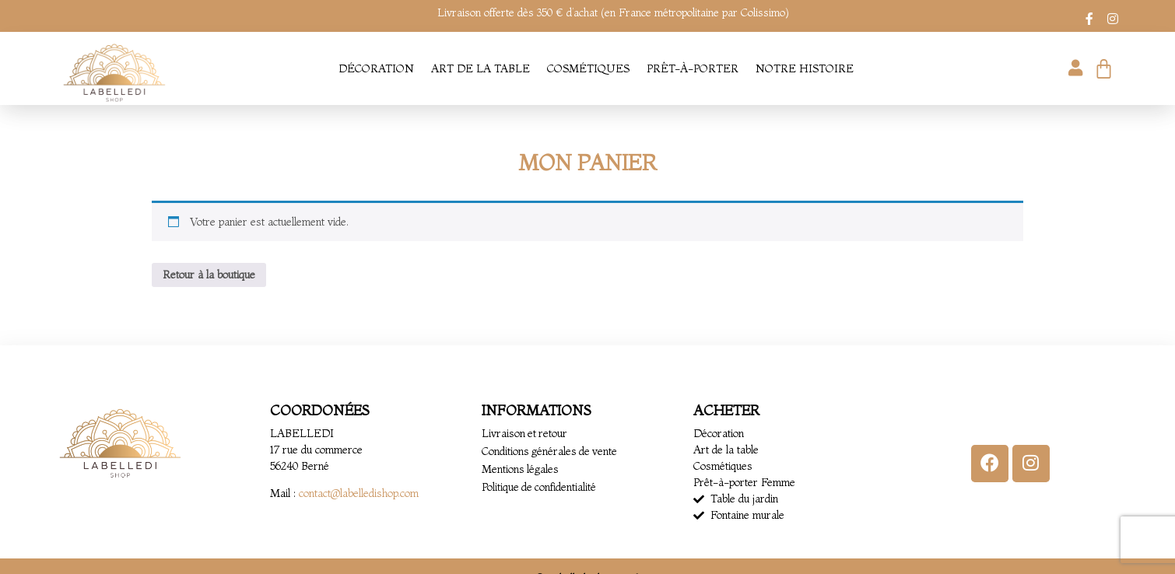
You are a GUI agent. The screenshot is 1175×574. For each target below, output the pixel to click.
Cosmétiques (588, 68)
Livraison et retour (525, 433)
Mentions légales (520, 469)
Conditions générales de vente (550, 451)
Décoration (376, 68)
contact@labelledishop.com (359, 493)
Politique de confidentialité (540, 487)
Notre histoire (805, 68)
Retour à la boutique (209, 275)
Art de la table (480, 68)
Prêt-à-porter (692, 68)
